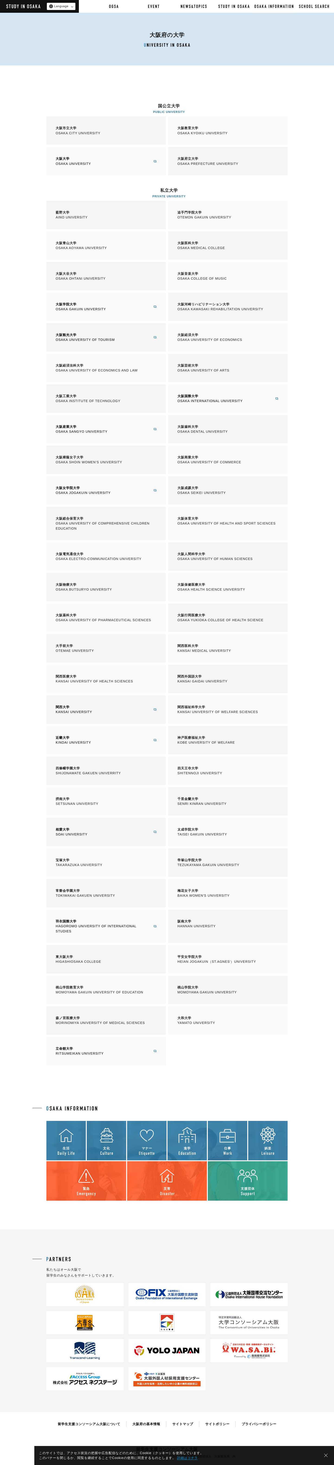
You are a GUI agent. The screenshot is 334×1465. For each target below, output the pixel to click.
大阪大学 (101, 161)
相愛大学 (101, 832)
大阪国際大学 (222, 398)
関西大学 (101, 709)
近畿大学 (101, 740)
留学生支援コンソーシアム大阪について (89, 1424)
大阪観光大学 (101, 337)
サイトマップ (182, 1424)
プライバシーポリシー (259, 1424)
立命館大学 (101, 1051)
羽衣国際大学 (101, 926)
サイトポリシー (217, 1424)
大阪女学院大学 (101, 490)
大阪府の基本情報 (146, 1424)
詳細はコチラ (187, 1458)
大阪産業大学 (101, 429)
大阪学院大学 (101, 307)
